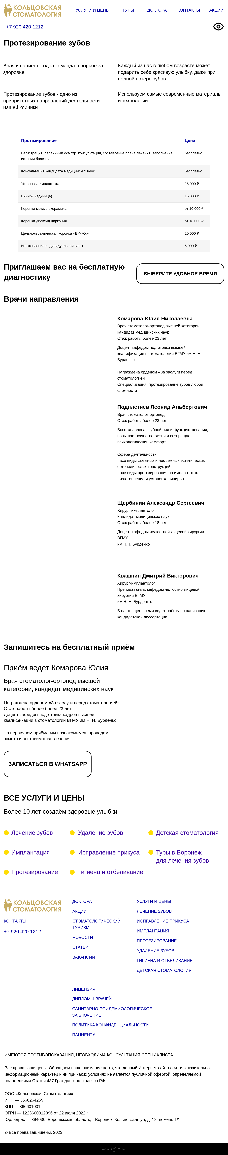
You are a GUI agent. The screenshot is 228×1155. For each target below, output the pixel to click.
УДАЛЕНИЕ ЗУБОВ (155, 950)
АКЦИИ (216, 10)
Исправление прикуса (109, 852)
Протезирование (34, 872)
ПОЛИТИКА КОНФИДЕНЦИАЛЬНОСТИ (110, 1025)
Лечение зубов (32, 832)
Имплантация (30, 852)
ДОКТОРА (157, 10)
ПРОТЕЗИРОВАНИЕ (157, 940)
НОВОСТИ (82, 937)
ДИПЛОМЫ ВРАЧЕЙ (92, 998)
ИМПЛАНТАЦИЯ (153, 931)
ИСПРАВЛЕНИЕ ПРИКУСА (163, 921)
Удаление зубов (100, 832)
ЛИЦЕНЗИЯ (83, 989)
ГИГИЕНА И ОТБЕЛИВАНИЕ (165, 960)
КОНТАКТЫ (188, 10)
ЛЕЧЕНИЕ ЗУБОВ (154, 911)
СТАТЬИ (80, 947)
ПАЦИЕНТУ (83, 1034)
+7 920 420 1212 (24, 26)
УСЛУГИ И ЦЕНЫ (92, 10)
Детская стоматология (187, 832)
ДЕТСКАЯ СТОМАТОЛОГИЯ (164, 970)
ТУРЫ (128, 10)
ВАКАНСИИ (83, 957)
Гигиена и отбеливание (110, 872)
